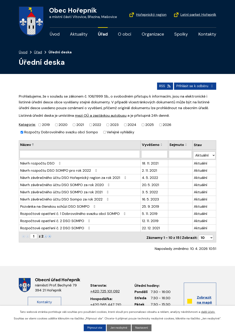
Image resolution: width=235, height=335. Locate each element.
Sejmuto (177, 144)
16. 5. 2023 (150, 197)
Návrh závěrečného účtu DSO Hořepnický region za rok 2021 (73, 176)
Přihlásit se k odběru (194, 85)
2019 (46, 124)
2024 (131, 124)
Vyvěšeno (151, 144)
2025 (149, 124)
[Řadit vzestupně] (33, 144)
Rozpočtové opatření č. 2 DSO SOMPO (56, 219)
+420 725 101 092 (105, 288)
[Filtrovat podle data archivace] (180, 154)
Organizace (153, 34)
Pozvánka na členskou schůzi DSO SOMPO (58, 204)
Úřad (103, 34)
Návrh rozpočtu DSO (41, 161)
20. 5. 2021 (150, 183)
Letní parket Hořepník (198, 14)
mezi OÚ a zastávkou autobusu (100, 115)
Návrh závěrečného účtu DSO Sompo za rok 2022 (65, 197)
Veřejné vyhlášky (120, 132)
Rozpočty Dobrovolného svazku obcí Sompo (61, 132)
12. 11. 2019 (150, 219)
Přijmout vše (94, 327)
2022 (97, 124)
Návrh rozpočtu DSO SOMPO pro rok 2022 (59, 169)
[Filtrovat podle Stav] (204, 153)
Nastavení (142, 327)
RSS (161, 85)
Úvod (55, 34)
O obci (124, 34)
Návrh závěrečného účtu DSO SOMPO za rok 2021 (65, 190)
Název (25, 144)
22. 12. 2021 (151, 226)
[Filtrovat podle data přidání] (154, 154)
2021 (80, 124)
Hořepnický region (151, 14)
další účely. (208, 311)
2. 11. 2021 (149, 169)
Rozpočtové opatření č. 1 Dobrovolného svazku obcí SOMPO (73, 212)
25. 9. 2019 (150, 204)
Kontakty (207, 34)
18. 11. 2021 (150, 161)
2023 (114, 124)
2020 (63, 124)
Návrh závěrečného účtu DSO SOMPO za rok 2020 (65, 183)
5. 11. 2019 (150, 212)
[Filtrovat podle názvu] (80, 154)
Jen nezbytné (119, 327)
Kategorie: (27, 124)
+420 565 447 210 (105, 301)
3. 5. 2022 (150, 190)
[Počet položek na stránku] (206, 235)
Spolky (181, 34)
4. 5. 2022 (150, 176)
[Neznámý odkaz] (46, 234)
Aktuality (79, 34)
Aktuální (200, 161)
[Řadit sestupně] (33, 145)
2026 (167, 124)
